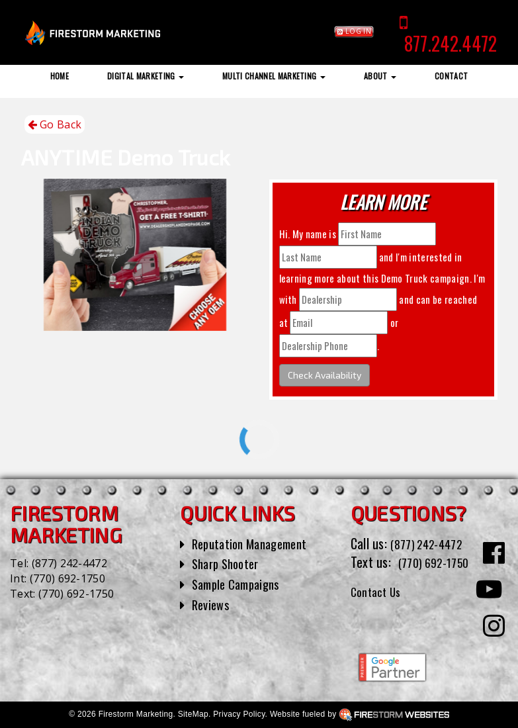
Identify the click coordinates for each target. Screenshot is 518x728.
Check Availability (324, 375)
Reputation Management (256, 543)
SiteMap (193, 714)
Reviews (212, 604)
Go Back (55, 124)
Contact (451, 75)
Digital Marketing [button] (145, 75)
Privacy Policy (239, 714)
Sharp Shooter (229, 563)
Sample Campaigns (240, 584)
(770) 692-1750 (67, 578)
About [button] (380, 75)
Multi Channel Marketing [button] (273, 75)
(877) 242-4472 (69, 563)
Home (59, 75)
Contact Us (379, 610)
